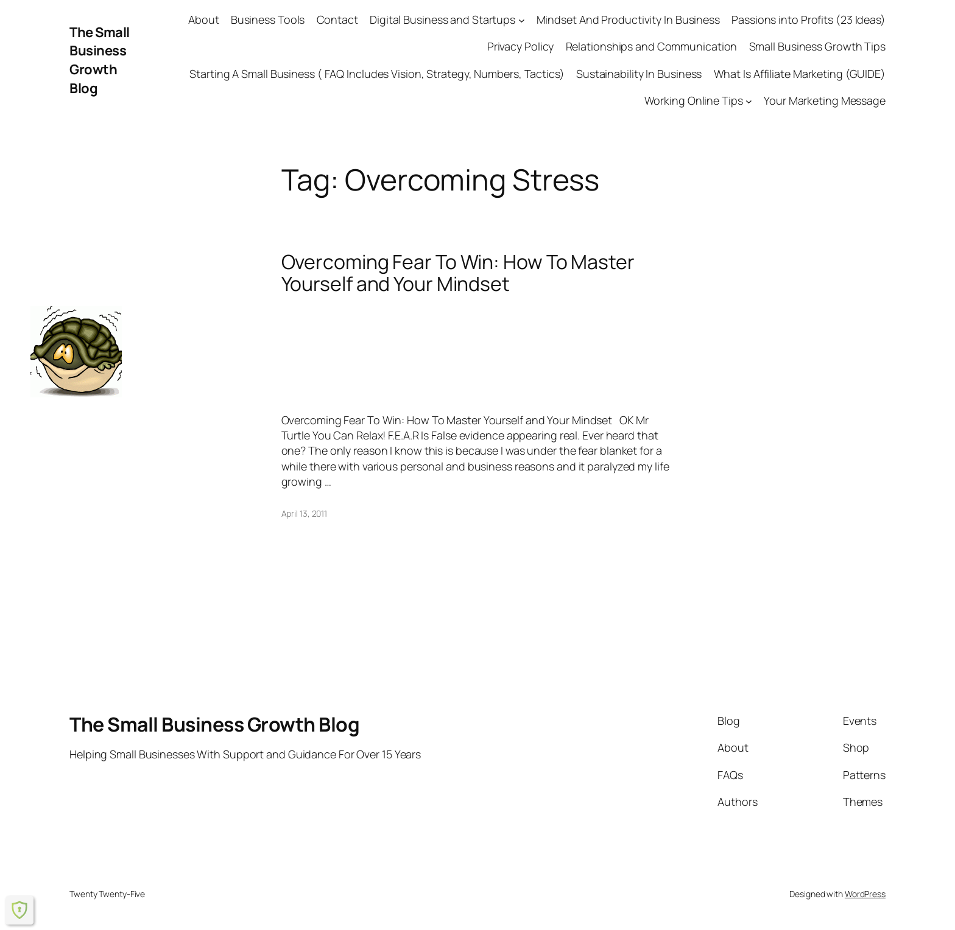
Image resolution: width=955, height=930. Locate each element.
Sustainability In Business (639, 73)
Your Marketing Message (825, 100)
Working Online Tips (693, 100)
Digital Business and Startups (442, 19)
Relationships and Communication (652, 46)
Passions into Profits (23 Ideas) (808, 19)
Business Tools (268, 19)
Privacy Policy (520, 46)
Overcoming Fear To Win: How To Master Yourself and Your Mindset (458, 273)
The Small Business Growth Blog (99, 60)
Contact (337, 19)
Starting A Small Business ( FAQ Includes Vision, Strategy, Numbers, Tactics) (376, 73)
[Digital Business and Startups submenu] (521, 19)
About (203, 19)
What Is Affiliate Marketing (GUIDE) (800, 73)
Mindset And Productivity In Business (628, 19)
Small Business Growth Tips (817, 46)
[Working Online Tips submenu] (748, 100)
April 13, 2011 (304, 513)
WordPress (865, 894)
